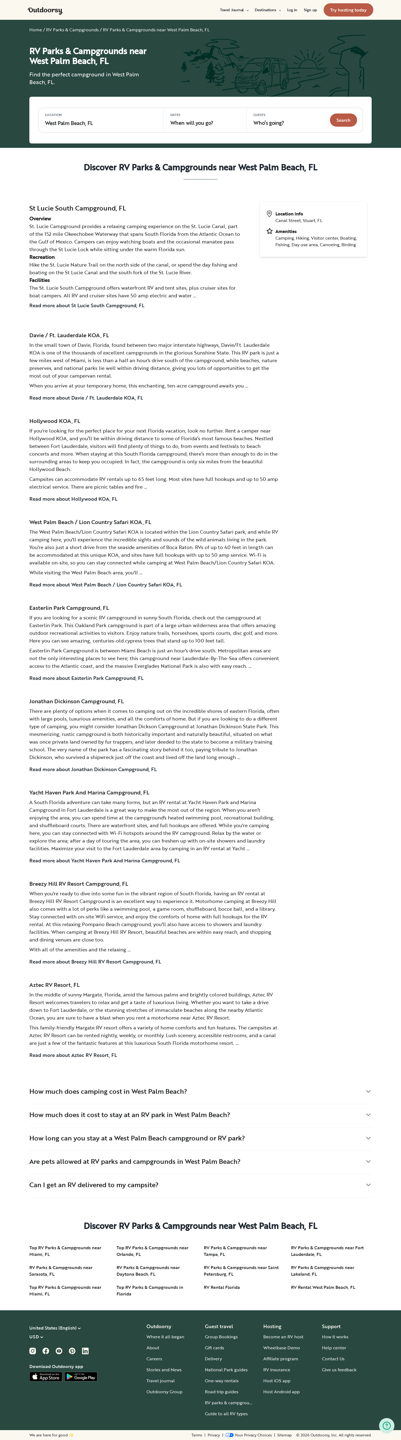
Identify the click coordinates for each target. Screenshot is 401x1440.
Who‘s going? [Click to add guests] (268, 119)
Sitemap (284, 1435)
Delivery (213, 1358)
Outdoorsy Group (164, 1391)
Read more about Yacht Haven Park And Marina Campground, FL (104, 860)
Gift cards (214, 1347)
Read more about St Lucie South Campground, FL (86, 305)
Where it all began (165, 1336)
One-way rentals (222, 1380)
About (152, 1347)
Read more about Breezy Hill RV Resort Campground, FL (95, 961)
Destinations (268, 10)
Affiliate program (280, 1358)
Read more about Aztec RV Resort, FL (73, 1055)
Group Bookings (221, 1336)
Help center (334, 1347)
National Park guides (226, 1369)
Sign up (310, 10)
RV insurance (276, 1369)
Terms (196, 1435)
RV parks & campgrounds (231, 1402)
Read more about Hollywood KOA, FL (73, 498)
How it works (335, 1336)
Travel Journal (234, 10)
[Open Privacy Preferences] (248, 1435)
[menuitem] (234, 10)
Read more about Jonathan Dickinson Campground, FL (93, 769)
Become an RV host (283, 1336)
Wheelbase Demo (281, 1347)
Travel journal (160, 1380)
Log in (292, 10)
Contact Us (333, 1358)
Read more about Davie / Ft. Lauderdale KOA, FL (86, 397)
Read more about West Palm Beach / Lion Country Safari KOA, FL (105, 584)
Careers (154, 1358)
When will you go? (192, 119)
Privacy (214, 1435)
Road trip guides (221, 1391)
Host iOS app (276, 1380)
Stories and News (164, 1369)
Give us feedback (339, 1369)
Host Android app (281, 1391)
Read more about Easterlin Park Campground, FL (86, 678)
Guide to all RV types (226, 1413)
